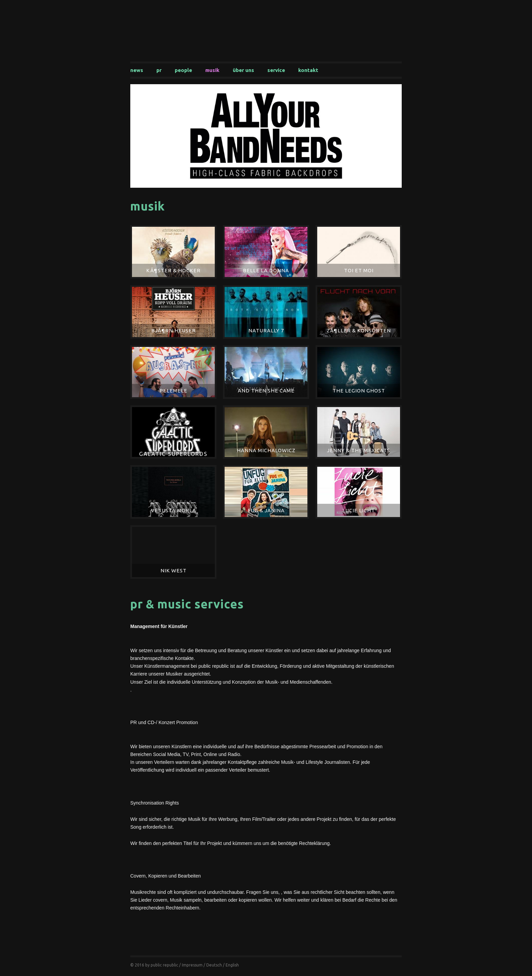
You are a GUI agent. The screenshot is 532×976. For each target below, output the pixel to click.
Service (276, 70)
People (183, 70)
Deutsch (214, 965)
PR (159, 70)
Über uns (243, 70)
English (232, 965)
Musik (212, 70)
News (136, 70)
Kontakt (308, 70)
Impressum (192, 965)
